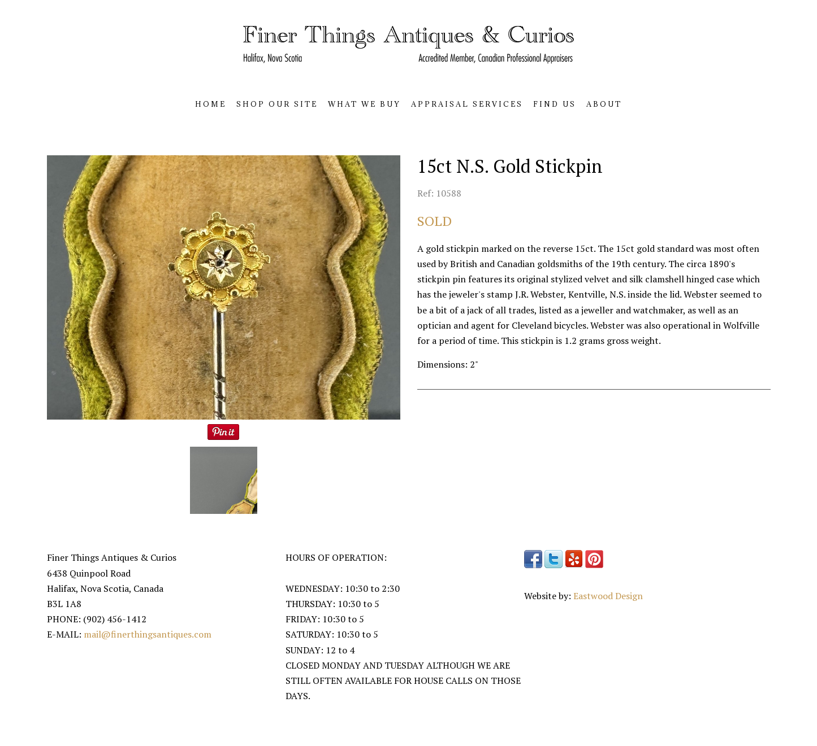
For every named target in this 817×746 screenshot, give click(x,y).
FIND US (554, 103)
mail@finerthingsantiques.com (147, 634)
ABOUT (604, 103)
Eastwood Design (608, 596)
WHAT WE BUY (364, 103)
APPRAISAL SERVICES (467, 103)
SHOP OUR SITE (277, 103)
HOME (210, 103)
